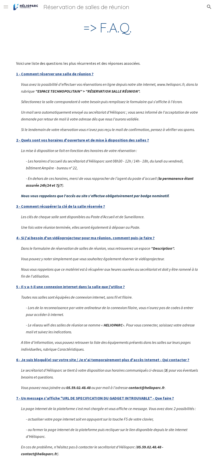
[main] (107, 28)
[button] (6, 6)
